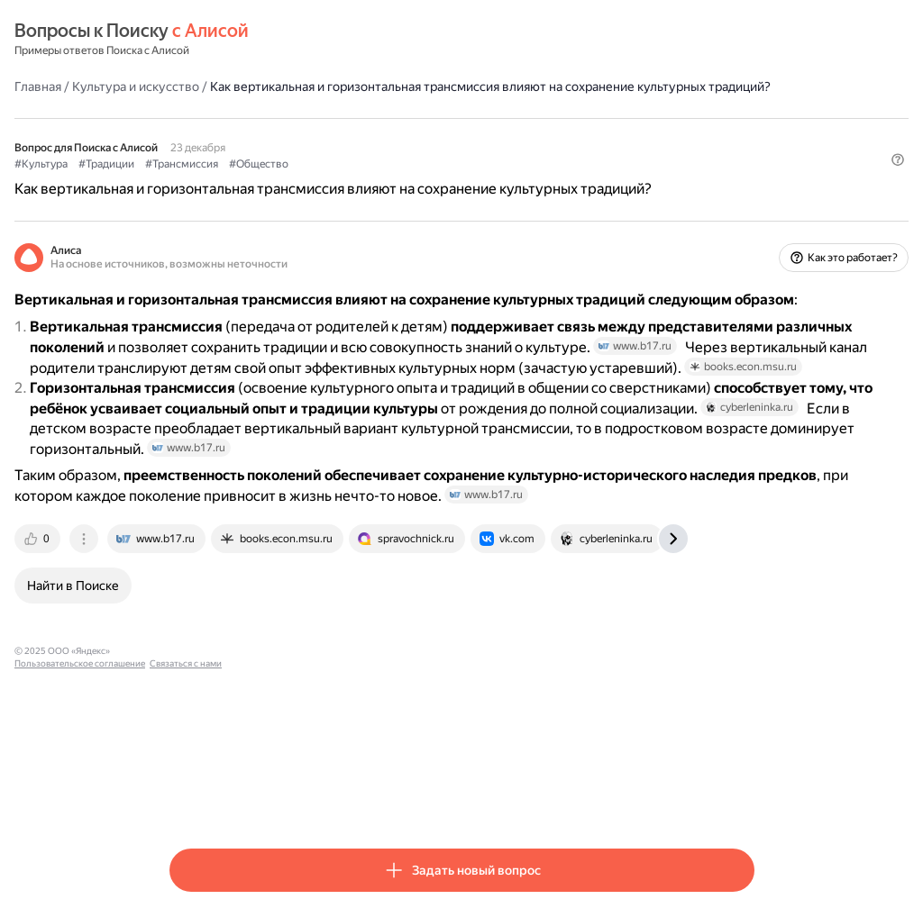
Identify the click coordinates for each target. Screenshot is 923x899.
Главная (192, 85)
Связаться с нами (444, 799)
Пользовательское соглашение (338, 799)
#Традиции (261, 181)
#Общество (413, 181)
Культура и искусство (290, 85)
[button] (743, 211)
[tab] (193, 686)
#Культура (196, 181)
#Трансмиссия (336, 181)
